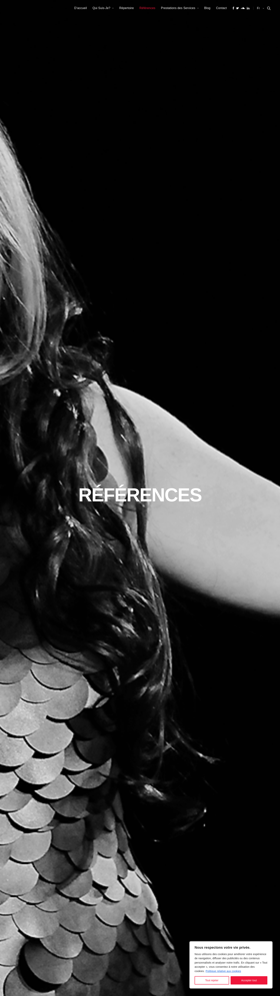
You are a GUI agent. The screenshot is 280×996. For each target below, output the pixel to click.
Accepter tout (249, 980)
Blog (207, 8)
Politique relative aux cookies (223, 971)
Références (147, 8)
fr (259, 8)
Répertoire (126, 8)
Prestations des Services (178, 8)
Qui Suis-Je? (101, 8)
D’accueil (80, 8)
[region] (230, 964)
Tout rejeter (211, 980)
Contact (221, 8)
